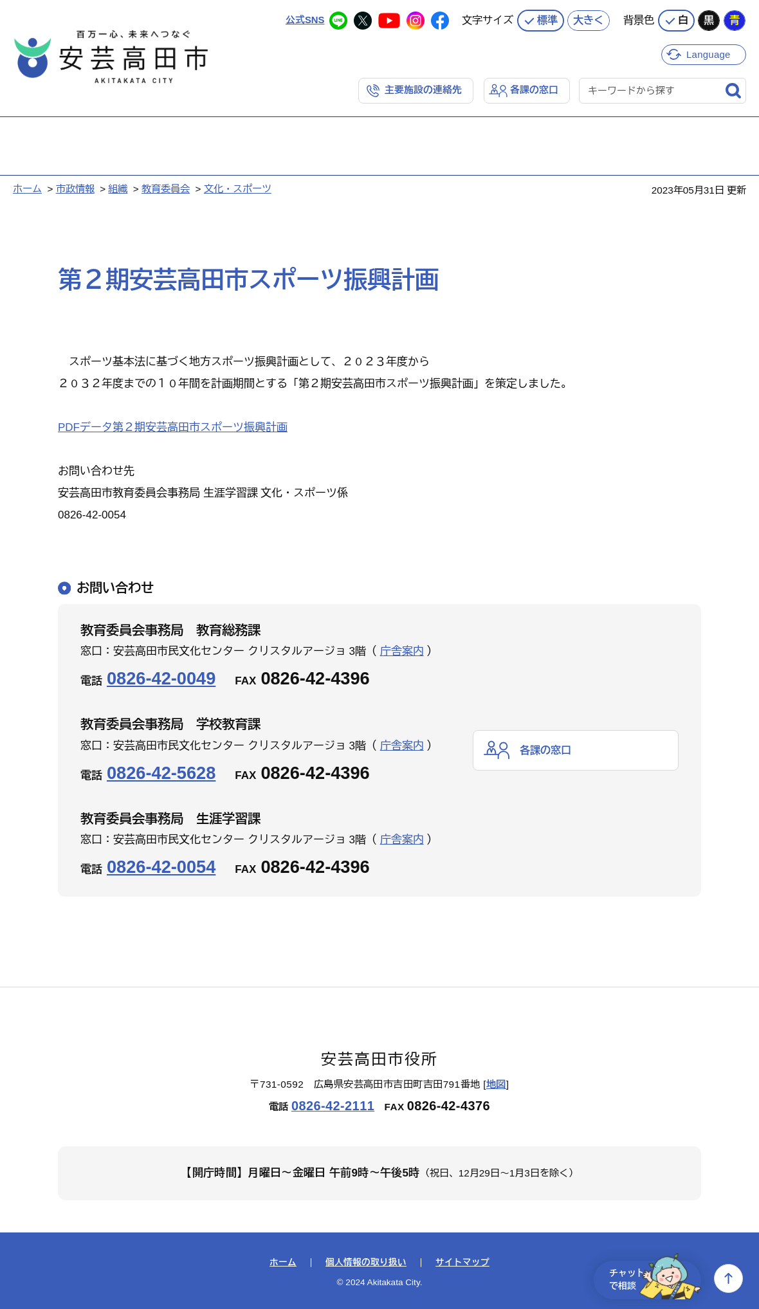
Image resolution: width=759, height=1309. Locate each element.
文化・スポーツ (237, 188)
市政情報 (75, 188)
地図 (496, 1083)
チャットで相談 (651, 1278)
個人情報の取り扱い (366, 1262)
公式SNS (304, 19)
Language (709, 53)
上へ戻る (728, 1278)
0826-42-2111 (332, 1105)
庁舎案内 (402, 651)
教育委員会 (166, 188)
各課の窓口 (534, 89)
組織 (117, 188)
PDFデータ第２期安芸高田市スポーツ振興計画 (173, 427)
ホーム (27, 188)
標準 (547, 19)
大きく (588, 19)
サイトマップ (462, 1262)
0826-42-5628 (161, 772)
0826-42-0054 (161, 867)
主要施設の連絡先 (423, 89)
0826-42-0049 (161, 678)
